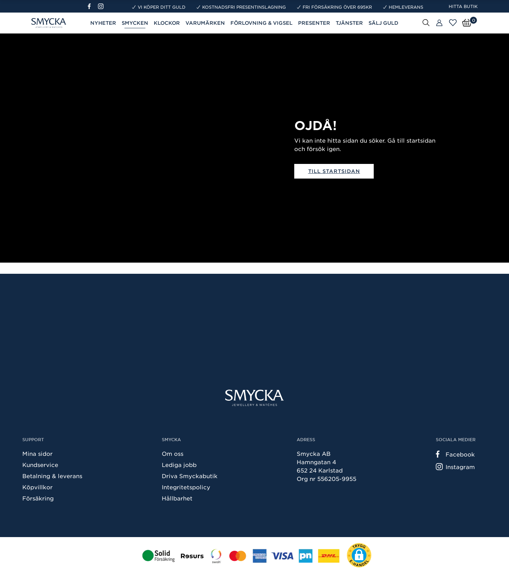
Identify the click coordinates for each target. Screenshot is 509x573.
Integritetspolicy (186, 486)
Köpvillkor (37, 486)
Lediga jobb (179, 464)
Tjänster (349, 23)
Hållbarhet (177, 498)
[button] (359, 555)
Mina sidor (37, 453)
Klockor (167, 23)
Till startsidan (334, 171)
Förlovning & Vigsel (261, 23)
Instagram (455, 466)
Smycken (135, 23)
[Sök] (426, 22)
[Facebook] (92, 6)
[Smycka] (254, 398)
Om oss (172, 453)
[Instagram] (102, 6)
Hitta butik (463, 6)
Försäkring (38, 498)
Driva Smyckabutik (190, 475)
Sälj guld (383, 23)
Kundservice (40, 464)
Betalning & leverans (52, 475)
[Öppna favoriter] (453, 23)
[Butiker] (439, 23)
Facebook (455, 454)
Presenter (314, 23)
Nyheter (103, 23)
